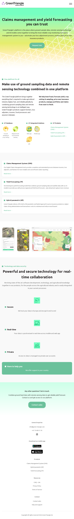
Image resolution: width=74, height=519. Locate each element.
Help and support (37, 505)
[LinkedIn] (37, 434)
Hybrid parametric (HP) (37, 467)
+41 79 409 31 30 (37, 430)
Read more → (8, 173)
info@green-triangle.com (37, 427)
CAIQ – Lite (37, 482)
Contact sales (37, 405)
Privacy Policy (37, 486)
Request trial (37, 45)
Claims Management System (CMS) (37, 463)
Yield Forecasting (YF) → (58, 133)
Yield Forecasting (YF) (37, 471)
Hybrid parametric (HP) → (59, 136)
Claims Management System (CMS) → (59, 128)
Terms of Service (37, 489)
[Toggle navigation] (70, 3)
